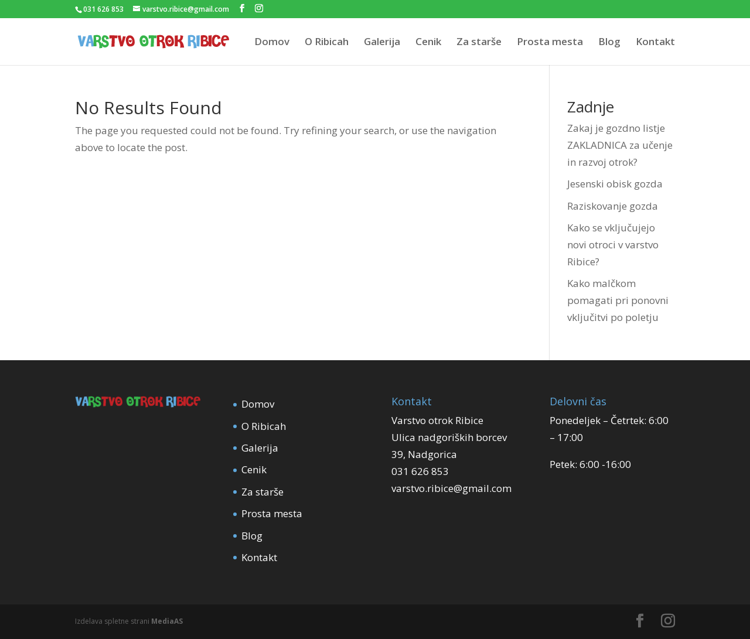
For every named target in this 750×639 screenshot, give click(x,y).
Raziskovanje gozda (612, 206)
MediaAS (167, 621)
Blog (609, 42)
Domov (271, 42)
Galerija (382, 42)
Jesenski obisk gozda (615, 183)
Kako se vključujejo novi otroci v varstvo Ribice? (613, 244)
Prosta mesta (550, 42)
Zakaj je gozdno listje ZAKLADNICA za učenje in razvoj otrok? (620, 145)
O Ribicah (327, 42)
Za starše (479, 42)
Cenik (428, 42)
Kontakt (655, 42)
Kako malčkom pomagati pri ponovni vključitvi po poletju (618, 300)
